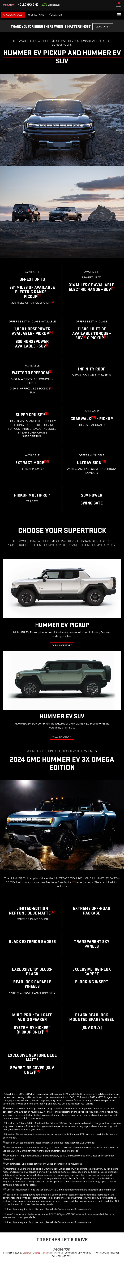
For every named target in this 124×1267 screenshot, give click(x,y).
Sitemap (36, 1253)
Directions (36, 14)
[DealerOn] (61, 1249)
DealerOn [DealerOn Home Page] (27, 1253)
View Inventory (62, 645)
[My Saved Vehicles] (118, 5)
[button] (13, 15)
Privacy (45, 1253)
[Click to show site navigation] (119, 15)
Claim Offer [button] (103, 26)
